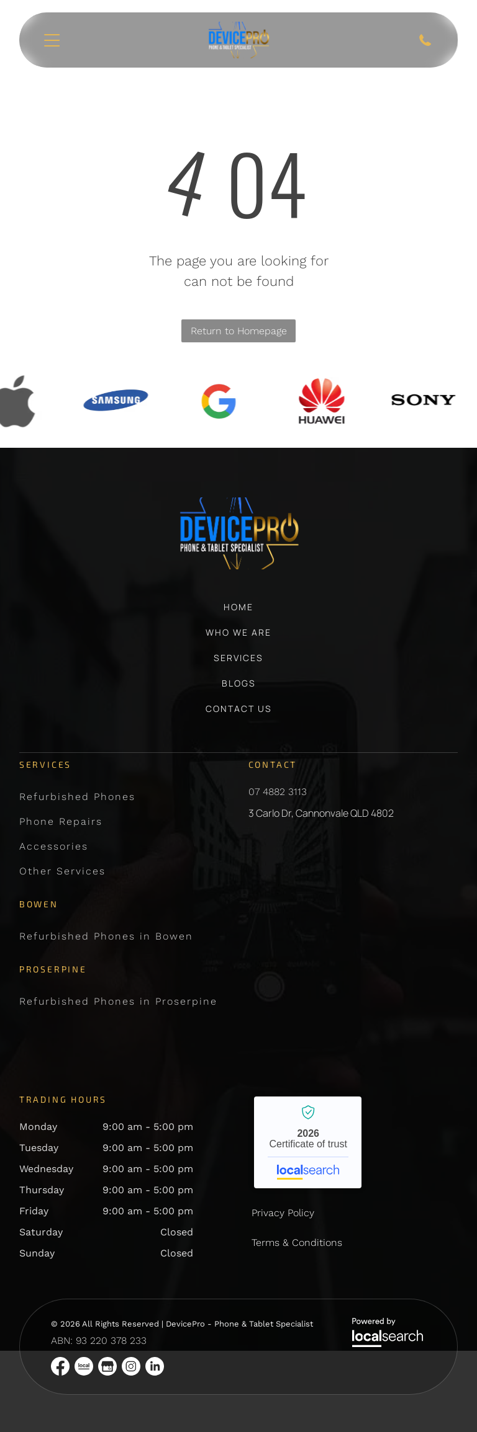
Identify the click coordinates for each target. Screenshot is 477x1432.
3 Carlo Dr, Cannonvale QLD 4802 (321, 813)
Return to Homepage (239, 331)
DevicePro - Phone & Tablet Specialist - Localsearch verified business (307, 1142)
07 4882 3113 (277, 792)
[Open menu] (52, 40)
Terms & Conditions (297, 1242)
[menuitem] (238, 613)
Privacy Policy (283, 1213)
